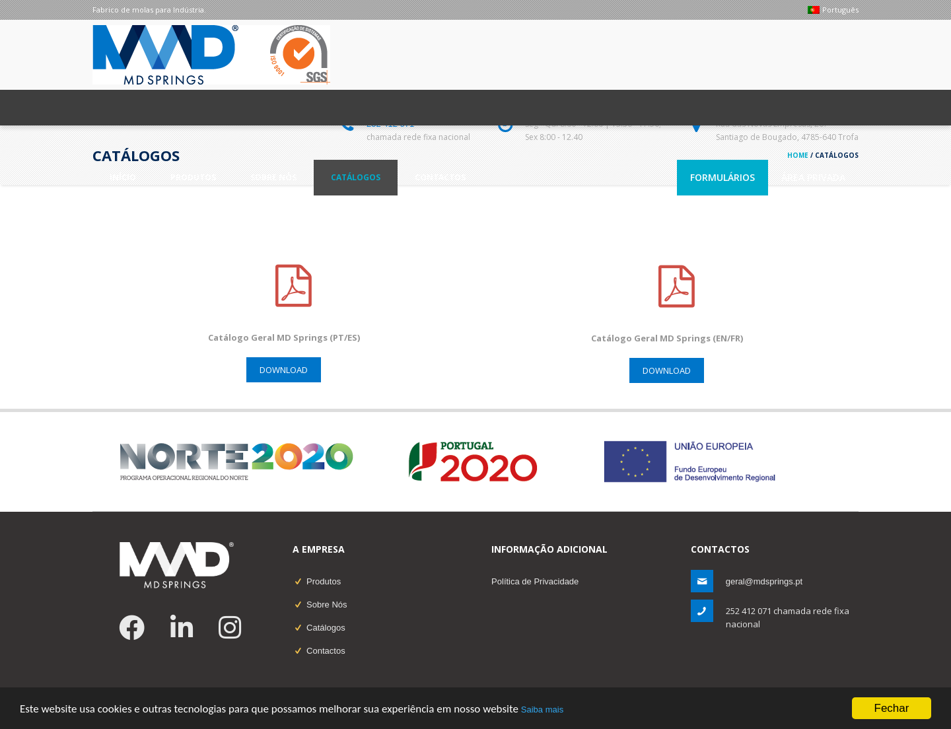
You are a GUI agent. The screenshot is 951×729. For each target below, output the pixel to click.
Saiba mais (542, 710)
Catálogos (325, 628)
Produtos (323, 581)
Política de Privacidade (535, 581)
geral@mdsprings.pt (764, 581)
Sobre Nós (326, 604)
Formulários (722, 177)
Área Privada (813, 177)
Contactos (325, 651)
